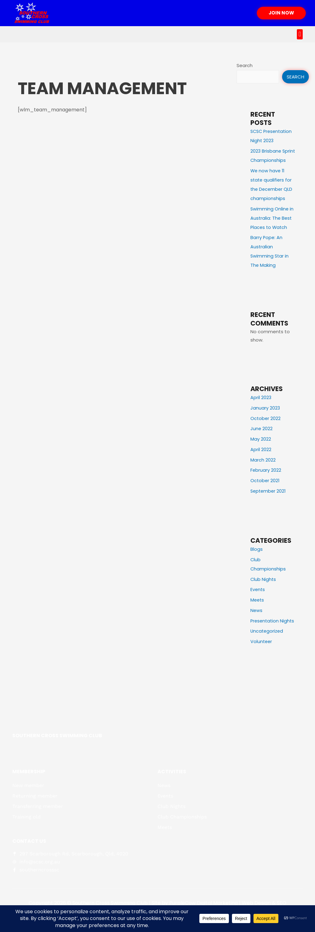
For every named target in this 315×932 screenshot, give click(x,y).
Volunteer (261, 660)
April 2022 (260, 459)
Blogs (256, 558)
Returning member (35, 815)
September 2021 (268, 500)
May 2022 (260, 448)
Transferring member (37, 825)
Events (257, 599)
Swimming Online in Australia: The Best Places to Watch (272, 227)
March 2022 (263, 469)
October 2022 (265, 428)
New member (28, 804)
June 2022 (261, 438)
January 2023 (265, 417)
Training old (26, 835)
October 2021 (265, 490)
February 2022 (265, 479)
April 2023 (261, 407)
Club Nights (263, 589)
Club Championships (182, 835)
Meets (257, 609)
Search (245, 65)
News (256, 620)
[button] (300, 34)
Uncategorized (267, 649)
